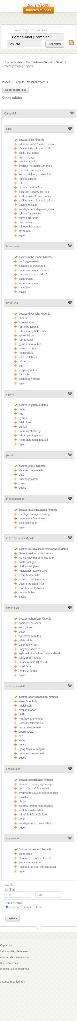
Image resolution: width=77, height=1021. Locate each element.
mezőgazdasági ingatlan (33, 439)
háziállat (24, 797)
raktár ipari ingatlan (30, 435)
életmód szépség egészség (35, 784)
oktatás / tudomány (30, 187)
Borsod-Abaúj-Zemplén (39, 62)
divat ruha (12, 302)
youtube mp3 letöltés (12, 981)
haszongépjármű (28, 479)
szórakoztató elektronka (33, 579)
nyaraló (23, 418)
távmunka (25, 230)
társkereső (12, 838)
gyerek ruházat (28, 348)
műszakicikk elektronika (20, 538)
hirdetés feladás (38, 10)
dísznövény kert (28, 644)
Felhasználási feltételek (14, 951)
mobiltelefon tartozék (31, 588)
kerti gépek (25, 627)
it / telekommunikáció (31, 170)
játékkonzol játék (29, 566)
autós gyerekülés (29, 261)
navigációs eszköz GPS (33, 570)
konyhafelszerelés (29, 649)
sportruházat (26, 335)
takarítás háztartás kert (33, 814)
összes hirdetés (14, 62)
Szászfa (61, 62)
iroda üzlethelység (29, 431)
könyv (22, 744)
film (21, 736)
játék (22, 714)
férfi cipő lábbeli (28, 326)
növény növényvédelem (33, 518)
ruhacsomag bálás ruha (33, 331)
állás (9, 128)
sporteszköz (26, 731)
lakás (22, 409)
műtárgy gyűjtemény (31, 718)
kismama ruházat (29, 283)
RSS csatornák (9, 963)
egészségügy (27, 157)
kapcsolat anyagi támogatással (37, 866)
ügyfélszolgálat (28, 204)
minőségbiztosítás (30, 226)
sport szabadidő (15, 686)
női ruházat (25, 361)
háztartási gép (27, 562)
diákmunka (25, 222)
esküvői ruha (26, 322)
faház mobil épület (30, 657)
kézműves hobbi (28, 701)
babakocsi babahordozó (33, 274)
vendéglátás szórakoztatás (35, 823)
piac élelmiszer (28, 522)
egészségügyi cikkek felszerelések (40, 653)
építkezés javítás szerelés (34, 788)
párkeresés (25, 853)
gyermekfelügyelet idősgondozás (38, 792)
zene (22, 740)
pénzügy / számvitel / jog (34, 191)
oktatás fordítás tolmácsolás (36, 805)
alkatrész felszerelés (31, 470)
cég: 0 (20, 81)
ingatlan (10, 394)
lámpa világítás (28, 670)
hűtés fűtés (25, 640)
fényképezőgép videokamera (36, 553)
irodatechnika (27, 592)
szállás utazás (27, 710)
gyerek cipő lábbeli (30, 344)
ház (21, 413)
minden (14, 907)
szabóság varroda (29, 378)
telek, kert (25, 422)
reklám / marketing (30, 213)
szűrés (12, 918)
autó (21, 474)
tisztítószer (25, 666)
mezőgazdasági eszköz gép (35, 514)
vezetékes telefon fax (32, 583)
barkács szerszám (30, 623)
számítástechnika (29, 575)
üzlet (22, 818)
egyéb (29, 66)
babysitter (24, 287)
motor (22, 483)
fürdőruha (24, 374)
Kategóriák (10, 113)
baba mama (13, 246)
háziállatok (25, 705)
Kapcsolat (6, 945)
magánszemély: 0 (37, 81)
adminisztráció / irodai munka (36, 144)
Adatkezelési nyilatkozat (14, 957)
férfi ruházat (26, 339)
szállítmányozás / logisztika (35, 200)
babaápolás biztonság (32, 265)
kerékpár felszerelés (31, 723)
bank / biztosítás (29, 152)
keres (27, 907)
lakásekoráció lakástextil (33, 662)
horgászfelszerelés (30, 727)
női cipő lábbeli (28, 357)
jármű (9, 455)
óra (21, 365)
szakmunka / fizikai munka (35, 196)
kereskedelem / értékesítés (35, 174)
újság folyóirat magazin (32, 749)
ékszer (23, 318)
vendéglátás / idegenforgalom (36, 209)
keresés (54, 44)
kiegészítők (26, 352)
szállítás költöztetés (31, 810)
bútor (22, 631)
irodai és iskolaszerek (32, 753)
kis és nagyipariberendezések (36, 557)
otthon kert (12, 607)
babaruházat (26, 278)
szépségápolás (28, 370)
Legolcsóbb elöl (15, 89)
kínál (39, 907)
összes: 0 (7, 81)
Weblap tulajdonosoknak (14, 968)
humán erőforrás (28, 217)
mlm (21, 183)
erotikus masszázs (30, 862)
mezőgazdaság (14, 66)
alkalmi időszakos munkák (35, 148)
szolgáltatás (13, 768)
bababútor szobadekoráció (34, 270)
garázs (23, 426)
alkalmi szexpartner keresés (36, 858)
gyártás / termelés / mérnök (35, 165)
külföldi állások (28, 178)
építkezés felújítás (30, 636)
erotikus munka (28, 161)
